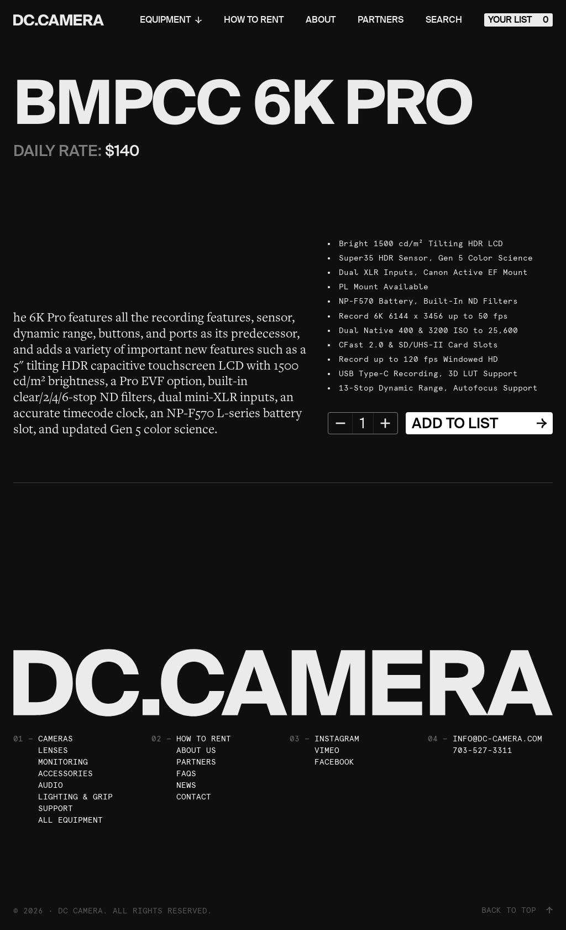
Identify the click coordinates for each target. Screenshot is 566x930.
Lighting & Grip (75, 797)
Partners (380, 19)
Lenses (53, 750)
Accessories (65, 773)
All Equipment (70, 820)
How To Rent (254, 19)
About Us (196, 750)
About (321, 19)
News (186, 785)
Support (55, 808)
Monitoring (63, 762)
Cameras (55, 739)
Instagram (337, 739)
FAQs (186, 773)
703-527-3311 (482, 750)
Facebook (334, 762)
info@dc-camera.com (497, 739)
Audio (50, 785)
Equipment (171, 19)
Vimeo (327, 750)
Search (444, 19)
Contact (193, 797)
